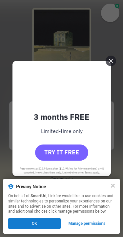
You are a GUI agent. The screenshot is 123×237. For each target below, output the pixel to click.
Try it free (61, 152)
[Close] (113, 185)
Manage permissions (87, 223)
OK (34, 223)
